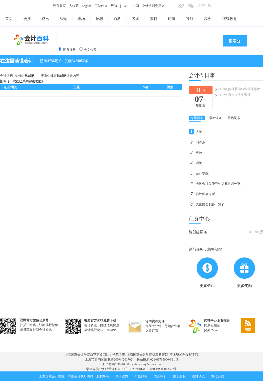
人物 (199, 132)
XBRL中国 (131, 6)
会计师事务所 (205, 194)
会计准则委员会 (153, 6)
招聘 (99, 19)
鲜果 (207, 330)
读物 (199, 163)
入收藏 (74, 6)
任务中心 (199, 219)
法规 (63, 19)
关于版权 (179, 376)
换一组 (253, 232)
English (87, 6)
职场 (81, 19)
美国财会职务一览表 (210, 204)
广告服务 (141, 376)
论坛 (171, 19)
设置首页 (59, 6)
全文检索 (90, 50)
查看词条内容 (60, 76)
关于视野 (122, 376)
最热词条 (234, 118)
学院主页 (118, 355)
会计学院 (202, 173)
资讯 (45, 19)
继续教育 (229, 19)
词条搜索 (69, 50)
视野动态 (198, 376)
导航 (189, 19)
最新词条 (215, 118)
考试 (135, 19)
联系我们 (160, 376)
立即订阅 (151, 331)
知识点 (200, 142)
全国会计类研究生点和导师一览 (218, 183)
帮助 (114, 6)
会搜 (27, 19)
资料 (153, 19)
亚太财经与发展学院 (184, 355)
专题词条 (196, 118)
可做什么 (101, 6)
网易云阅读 (212, 325)
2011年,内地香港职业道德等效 (239, 89)
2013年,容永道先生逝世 (234, 95)
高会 (207, 19)
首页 (9, 19)
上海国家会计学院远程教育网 (147, 355)
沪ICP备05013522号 (163, 369)
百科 (117, 19)
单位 (199, 152)
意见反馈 (217, 376)
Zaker (215, 330)
